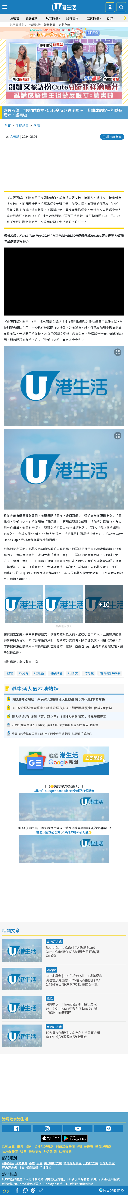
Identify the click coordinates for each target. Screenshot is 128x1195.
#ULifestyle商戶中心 (54, 1183)
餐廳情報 (35, 1151)
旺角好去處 (10, 1151)
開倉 (29, 1146)
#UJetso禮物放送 (26, 1183)
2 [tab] (61, 38)
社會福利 (65, 1151)
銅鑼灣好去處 (65, 1146)
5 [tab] (72, 38)
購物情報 (72, 18)
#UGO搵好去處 (12, 1179)
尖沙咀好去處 (43, 1146)
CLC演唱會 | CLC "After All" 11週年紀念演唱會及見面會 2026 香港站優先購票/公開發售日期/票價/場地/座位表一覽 (74, 979)
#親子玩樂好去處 (78, 1179)
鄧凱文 (74, 673)
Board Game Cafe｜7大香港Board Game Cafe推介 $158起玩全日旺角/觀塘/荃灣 (73, 951)
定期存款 (64, 25)
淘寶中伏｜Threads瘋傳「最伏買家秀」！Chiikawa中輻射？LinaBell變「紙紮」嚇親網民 (72, 1008)
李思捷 (89, 673)
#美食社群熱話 (55, 1179)
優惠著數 (31, 18)
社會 (23, 1151)
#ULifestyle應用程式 (105, 1179)
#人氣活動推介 (34, 1179)
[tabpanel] (64, 33)
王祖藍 (40, 673)
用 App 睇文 (113, 136)
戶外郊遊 (50, 1151)
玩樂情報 (52, 18)
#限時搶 (7, 1183)
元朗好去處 (85, 1146)
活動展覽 (8, 1146)
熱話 (36, 125)
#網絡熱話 (86, 1183)
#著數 (74, 1183)
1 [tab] (57, 38)
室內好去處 (54, 941)
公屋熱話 (35, 25)
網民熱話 (8, 1163)
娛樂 (110, 18)
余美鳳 (14, 136)
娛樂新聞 (49, 25)
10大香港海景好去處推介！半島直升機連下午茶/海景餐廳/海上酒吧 (73, 1034)
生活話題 (22, 125)
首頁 (8, 125)
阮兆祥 (24, 673)
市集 (20, 1146)
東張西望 (56, 673)
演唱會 (14, 18)
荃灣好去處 (103, 1146)
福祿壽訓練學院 (110, 673)
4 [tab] (69, 38)
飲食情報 (93, 18)
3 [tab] (65, 38)
